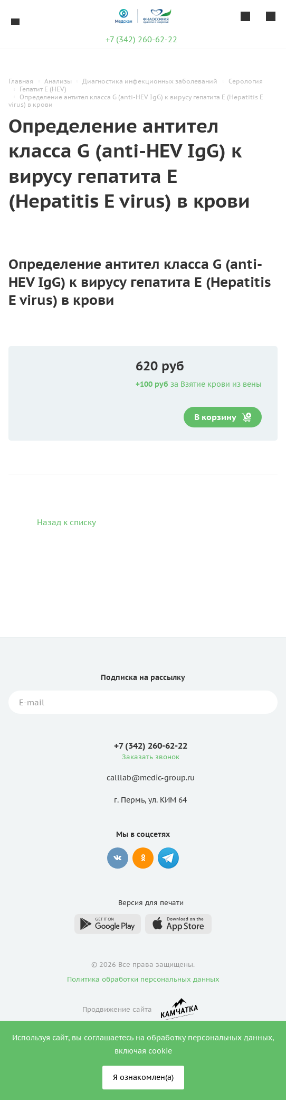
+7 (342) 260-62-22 (141, 39)
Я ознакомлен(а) (143, 1077)
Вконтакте (117, 858)
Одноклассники (143, 858)
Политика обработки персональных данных (143, 979)
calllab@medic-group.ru (151, 778)
